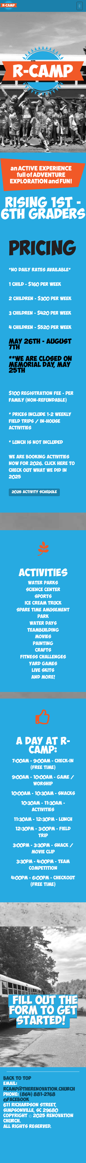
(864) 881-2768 (37, 1095)
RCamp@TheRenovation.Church (39, 1089)
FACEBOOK (16, 1100)
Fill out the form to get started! (43, 1011)
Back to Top (17, 1079)
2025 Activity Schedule (34, 492)
